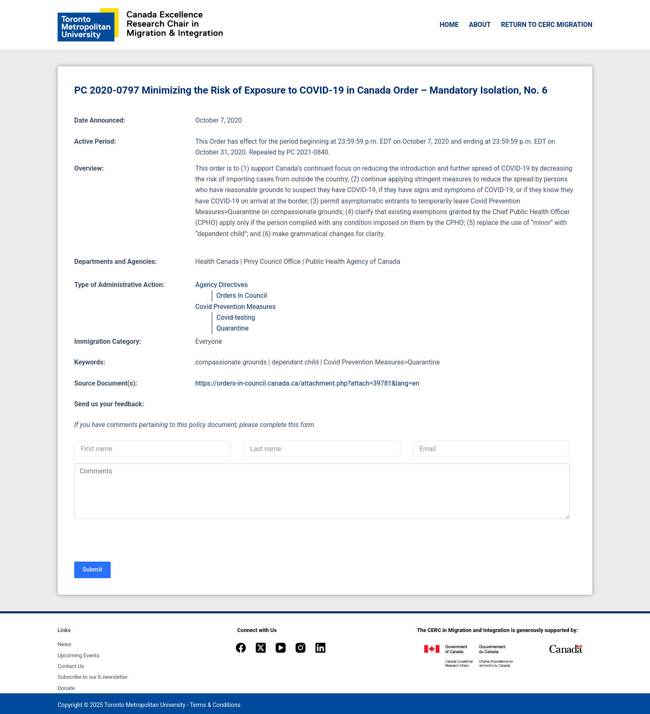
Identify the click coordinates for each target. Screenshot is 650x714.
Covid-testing (235, 317)
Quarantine (232, 328)
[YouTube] (281, 648)
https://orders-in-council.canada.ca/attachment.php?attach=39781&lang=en (307, 383)
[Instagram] (301, 648)
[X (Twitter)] (261, 648)
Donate (66, 688)
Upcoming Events (78, 655)
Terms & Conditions (215, 705)
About (479, 25)
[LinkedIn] (320, 648)
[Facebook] (241, 648)
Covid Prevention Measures (235, 307)
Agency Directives (221, 285)
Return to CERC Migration (546, 25)
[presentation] (137, 541)
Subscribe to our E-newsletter (93, 677)
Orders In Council (241, 295)
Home (449, 25)
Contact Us (71, 666)
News (64, 644)
